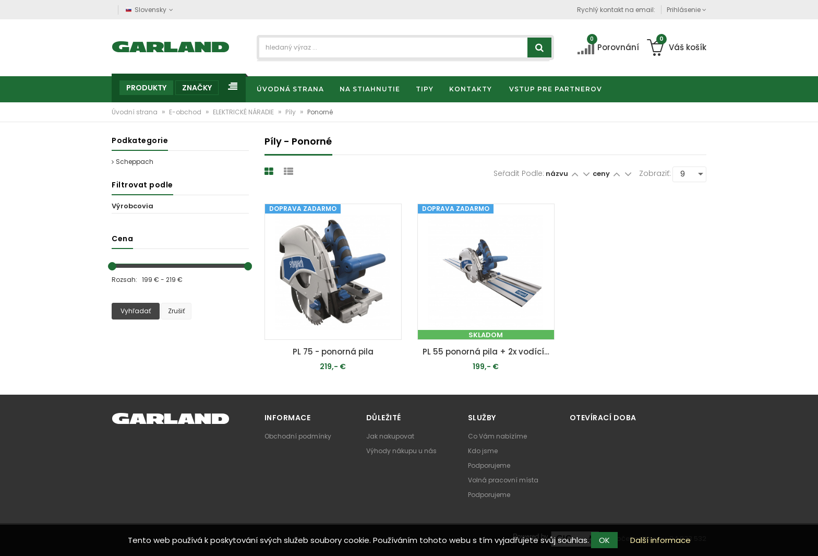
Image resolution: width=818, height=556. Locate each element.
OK (604, 540)
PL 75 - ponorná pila (333, 351)
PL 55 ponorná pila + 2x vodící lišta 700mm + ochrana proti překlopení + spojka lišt (489, 351)
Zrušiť (176, 310)
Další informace (660, 540)
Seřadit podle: (519, 173)
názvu (557, 174)
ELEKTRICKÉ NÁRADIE (244, 112)
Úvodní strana (135, 112)
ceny (602, 174)
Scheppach (132, 161)
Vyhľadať (136, 310)
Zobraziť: (655, 173)
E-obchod (186, 112)
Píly (291, 112)
